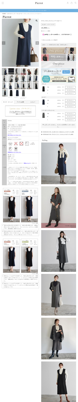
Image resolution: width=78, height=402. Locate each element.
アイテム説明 (20, 102)
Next (37, 43)
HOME (4, 13)
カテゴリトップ (11, 13)
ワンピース (19, 13)
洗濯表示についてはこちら (14, 152)
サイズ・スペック (8, 102)
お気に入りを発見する (39, 304)
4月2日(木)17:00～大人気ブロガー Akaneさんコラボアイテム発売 (58, 131)
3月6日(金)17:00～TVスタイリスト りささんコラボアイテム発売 (58, 134)
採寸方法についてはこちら (14, 135)
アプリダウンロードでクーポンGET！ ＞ (39, 10)
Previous (3, 43)
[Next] (76, 399)
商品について (27, 163)
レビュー (33, 102)
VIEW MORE (39, 359)
